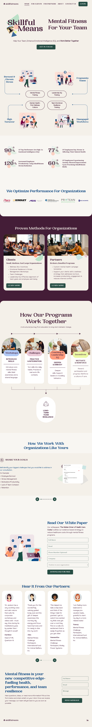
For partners (50, 4)
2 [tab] (43, 501)
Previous (37, 501)
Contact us (70, 4)
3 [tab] (45, 501)
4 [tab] (47, 501)
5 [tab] (49, 501)
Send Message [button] (72, 703)
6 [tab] (51, 501)
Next (54, 501)
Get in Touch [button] (46, 47)
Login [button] (83, 4)
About (61, 4)
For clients (36, 4)
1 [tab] (41, 501)
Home (26, 4)
